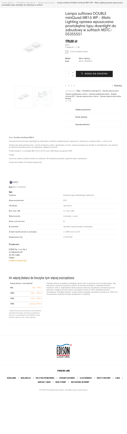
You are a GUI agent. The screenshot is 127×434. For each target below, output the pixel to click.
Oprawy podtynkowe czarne (76, 94)
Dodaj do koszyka (94, 74)
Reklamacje (26, 378)
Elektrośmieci (86, 378)
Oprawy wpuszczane (110, 91)
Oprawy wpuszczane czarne (87, 96)
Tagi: (68, 101)
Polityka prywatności (45, 378)
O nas (117, 378)
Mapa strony (60, 382)
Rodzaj (68, 98)
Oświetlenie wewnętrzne (91, 91)
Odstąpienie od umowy (80, 382)
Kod (10, 187)
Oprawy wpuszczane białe (110, 96)
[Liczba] (69, 74)
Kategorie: (70, 91)
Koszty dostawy (104, 378)
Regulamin (11, 378)
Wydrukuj (117, 86)
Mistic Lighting (84, 58)
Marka (67, 58)
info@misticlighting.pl (18, 261)
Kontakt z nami (44, 382)
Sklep (78, 91)
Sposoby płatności (67, 378)
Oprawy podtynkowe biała (99, 94)
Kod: (67, 61)
